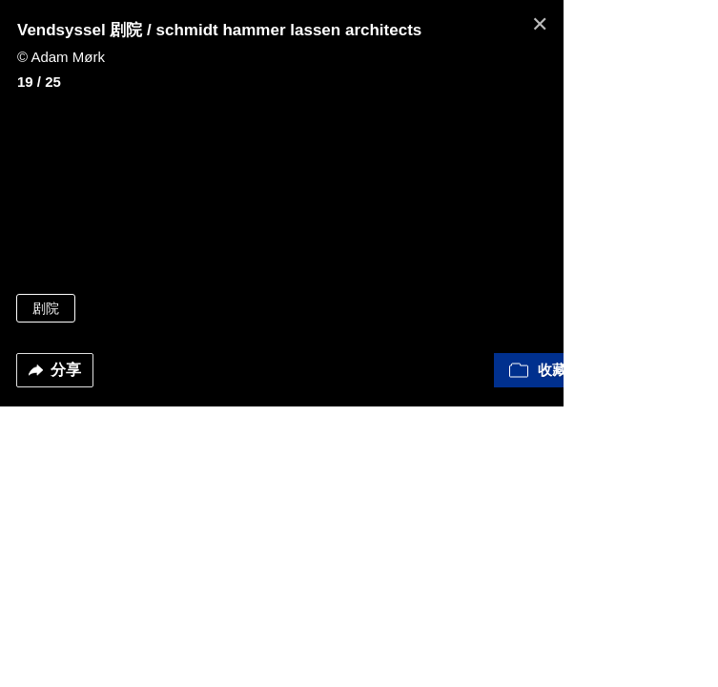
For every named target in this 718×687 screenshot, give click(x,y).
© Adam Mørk (61, 57)
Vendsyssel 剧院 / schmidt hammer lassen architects (219, 30)
